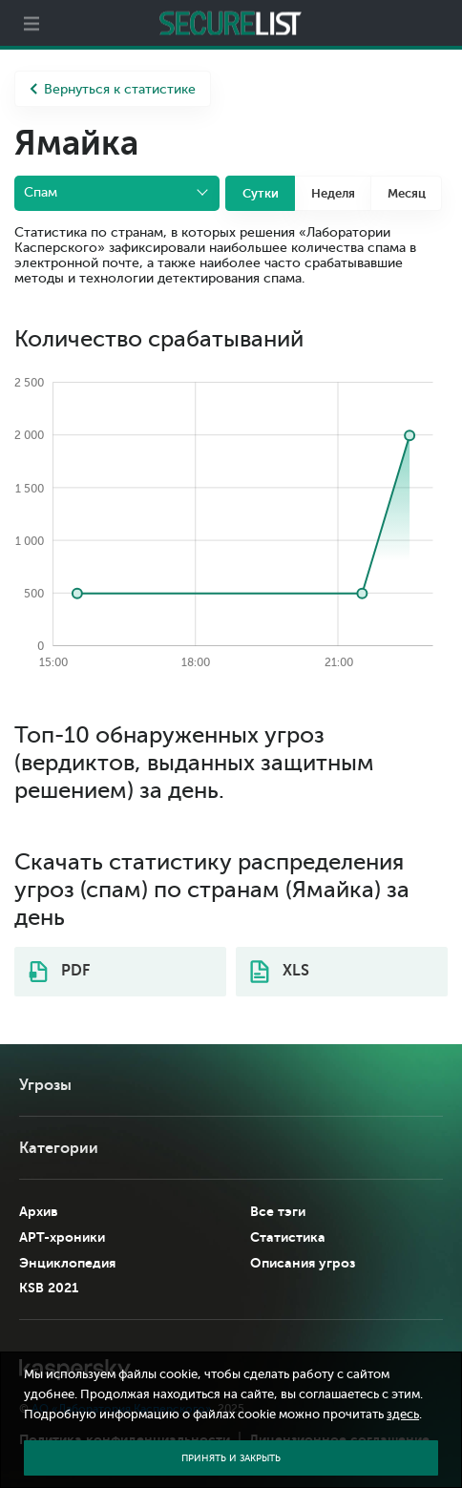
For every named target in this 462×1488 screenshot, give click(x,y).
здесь (403, 1414)
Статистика (288, 1237)
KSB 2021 (48, 1287)
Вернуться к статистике (113, 89)
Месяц (407, 193)
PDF (59, 972)
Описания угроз (302, 1262)
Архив (38, 1211)
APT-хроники (62, 1237)
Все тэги (277, 1211)
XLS (279, 972)
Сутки (260, 193)
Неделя (333, 193)
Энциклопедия (67, 1262)
